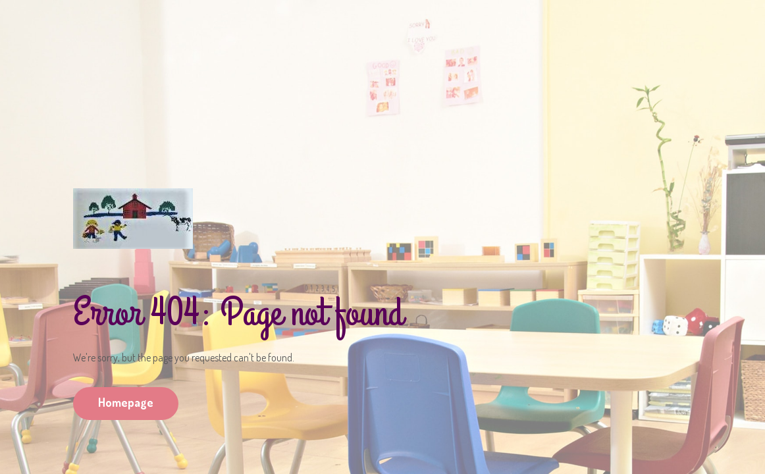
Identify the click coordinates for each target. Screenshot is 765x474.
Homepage (125, 402)
